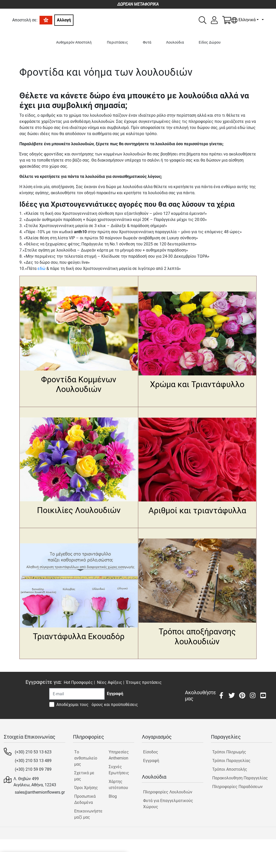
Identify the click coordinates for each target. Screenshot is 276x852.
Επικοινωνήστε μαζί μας (87, 814)
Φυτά (147, 42)
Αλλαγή (64, 20)
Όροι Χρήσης (86, 787)
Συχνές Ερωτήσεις (119, 769)
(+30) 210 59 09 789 (33, 769)
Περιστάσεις (117, 42)
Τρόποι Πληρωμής (229, 752)
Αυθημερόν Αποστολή (74, 42)
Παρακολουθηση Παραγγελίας (240, 778)
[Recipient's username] (77, 694)
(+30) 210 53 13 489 (33, 760)
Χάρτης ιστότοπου (118, 784)
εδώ (41, 268)
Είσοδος (150, 752)
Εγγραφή (151, 760)
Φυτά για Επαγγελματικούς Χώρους (168, 803)
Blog (113, 796)
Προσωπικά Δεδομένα (85, 799)
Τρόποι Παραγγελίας (231, 760)
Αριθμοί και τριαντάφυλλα (197, 510)
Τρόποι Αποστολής (229, 769)
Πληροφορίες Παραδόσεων (237, 786)
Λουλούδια (175, 42)
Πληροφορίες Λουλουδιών (167, 792)
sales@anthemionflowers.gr (40, 792)
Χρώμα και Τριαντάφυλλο (197, 384)
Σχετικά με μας (84, 775)
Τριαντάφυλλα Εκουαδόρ (78, 636)
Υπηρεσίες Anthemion (119, 755)
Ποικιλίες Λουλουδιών (79, 510)
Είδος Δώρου (210, 42)
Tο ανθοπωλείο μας (85, 758)
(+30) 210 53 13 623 (33, 752)
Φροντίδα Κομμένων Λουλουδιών (78, 384)
